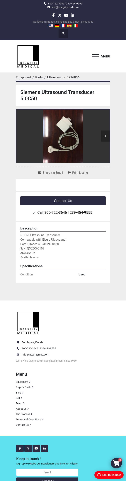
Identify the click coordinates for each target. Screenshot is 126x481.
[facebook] (53, 15)
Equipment (22, 381)
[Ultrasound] (54, 77)
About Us (21, 408)
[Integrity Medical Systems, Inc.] (28, 322)
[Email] (47, 472)
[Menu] (95, 56)
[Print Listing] (77, 172)
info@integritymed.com (65, 7)
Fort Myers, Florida (32, 342)
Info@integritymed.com (35, 354)
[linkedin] (72, 15)
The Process (23, 414)
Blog (18, 392)
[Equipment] (23, 77)
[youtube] (66, 15)
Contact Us (63, 201)
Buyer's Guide (23, 387)
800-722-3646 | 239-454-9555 (65, 3)
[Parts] (39, 77)
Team (19, 403)
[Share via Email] (50, 172)
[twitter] (60, 15)
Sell (18, 397)
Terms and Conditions (28, 419)
